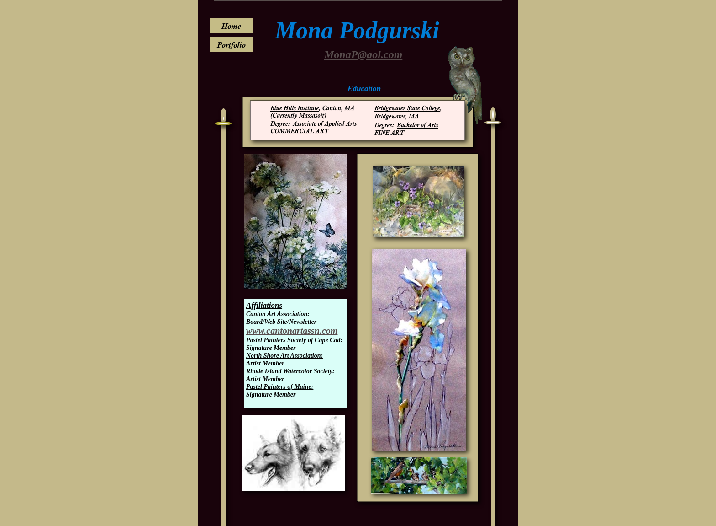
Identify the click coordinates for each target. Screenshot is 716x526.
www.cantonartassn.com (291, 331)
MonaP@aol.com (363, 54)
